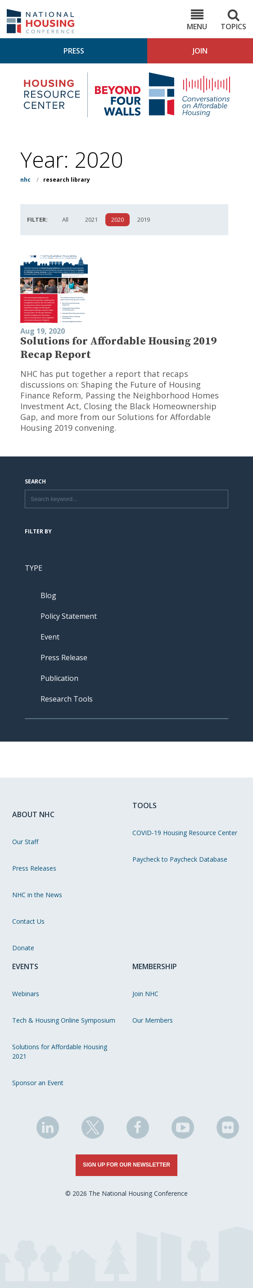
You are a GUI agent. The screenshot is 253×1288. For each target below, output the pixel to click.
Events (25, 966)
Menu (197, 20)
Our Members (152, 1020)
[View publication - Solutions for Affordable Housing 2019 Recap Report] (124, 289)
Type (33, 568)
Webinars (25, 993)
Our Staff (25, 841)
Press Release (64, 657)
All (65, 219)
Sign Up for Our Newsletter (126, 1165)
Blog (48, 595)
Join (200, 51)
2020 (117, 219)
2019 (143, 219)
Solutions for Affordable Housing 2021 (59, 1051)
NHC (25, 179)
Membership (154, 966)
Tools (144, 805)
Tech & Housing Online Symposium (63, 1020)
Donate (23, 948)
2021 (91, 219)
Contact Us (28, 921)
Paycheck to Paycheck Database (179, 859)
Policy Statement (69, 616)
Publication (59, 678)
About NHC (33, 814)
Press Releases (34, 868)
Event (50, 637)
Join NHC (145, 993)
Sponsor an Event (37, 1082)
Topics (233, 20)
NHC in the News (37, 894)
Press (73, 51)
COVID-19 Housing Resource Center (184, 832)
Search (35, 482)
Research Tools (67, 699)
